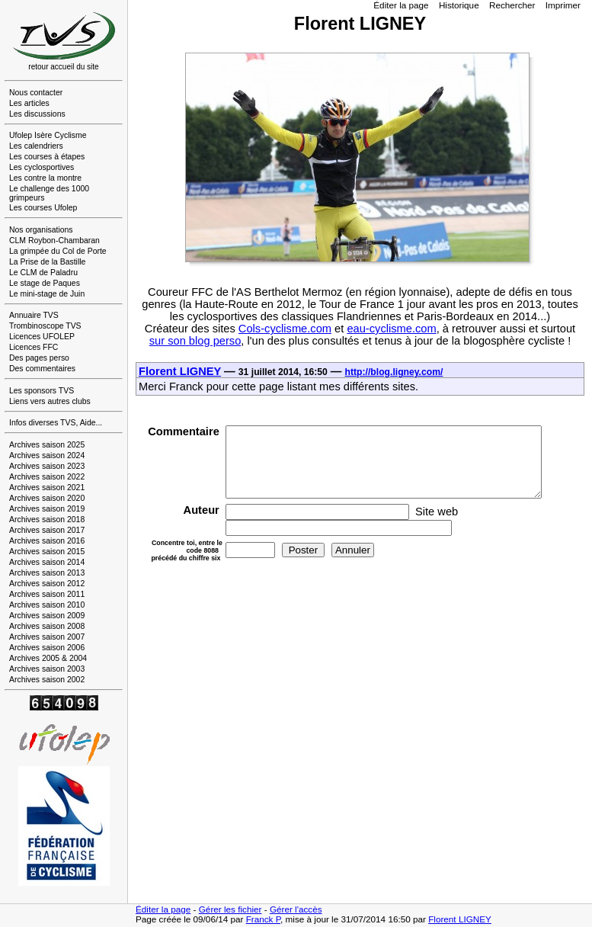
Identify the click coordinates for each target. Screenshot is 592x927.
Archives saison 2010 (47, 605)
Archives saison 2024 (47, 455)
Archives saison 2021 (47, 487)
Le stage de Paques (44, 283)
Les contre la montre (45, 178)
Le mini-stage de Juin (47, 294)
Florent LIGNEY (180, 371)
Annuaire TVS (34, 315)
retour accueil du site (64, 63)
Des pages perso (39, 358)
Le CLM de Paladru (43, 272)
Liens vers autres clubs (50, 401)
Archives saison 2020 (47, 498)
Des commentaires (42, 368)
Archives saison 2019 (47, 509)
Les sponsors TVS (41, 391)
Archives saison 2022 (47, 477)
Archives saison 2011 (47, 594)
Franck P (263, 919)
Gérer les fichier (230, 909)
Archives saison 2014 (47, 562)
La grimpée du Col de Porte (58, 251)
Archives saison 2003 (47, 669)
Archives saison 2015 (47, 551)
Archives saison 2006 (47, 647)
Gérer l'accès (296, 909)
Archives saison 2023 (47, 466)
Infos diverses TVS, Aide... (55, 423)
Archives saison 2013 (47, 573)
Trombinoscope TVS (45, 326)
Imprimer (563, 5)
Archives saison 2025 (47, 445)
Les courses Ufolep (43, 208)
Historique (459, 5)
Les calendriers (36, 146)
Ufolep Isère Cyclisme (48, 135)
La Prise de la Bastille (47, 262)
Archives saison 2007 (47, 637)
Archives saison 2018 (47, 519)
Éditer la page (400, 5)
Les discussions (37, 114)
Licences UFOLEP (42, 336)
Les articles (29, 103)
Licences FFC (33, 347)
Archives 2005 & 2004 (48, 658)
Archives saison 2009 (47, 615)
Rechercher (512, 5)
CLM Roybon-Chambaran (54, 240)
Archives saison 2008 (47, 626)
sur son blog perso (195, 341)
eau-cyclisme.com (391, 328)
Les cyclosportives (41, 167)
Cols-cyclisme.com (284, 328)
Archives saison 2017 (47, 530)
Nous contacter (35, 92)
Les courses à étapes (47, 156)
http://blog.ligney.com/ (394, 372)
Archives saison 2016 (47, 541)
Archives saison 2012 (47, 583)
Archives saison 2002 (47, 679)
